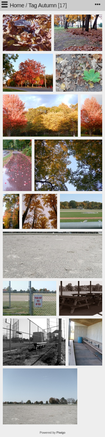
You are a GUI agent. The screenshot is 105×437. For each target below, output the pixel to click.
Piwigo (61, 432)
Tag (32, 5)
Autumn (47, 5)
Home (17, 5)
